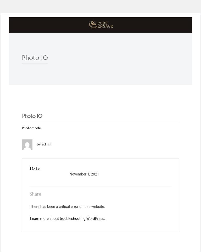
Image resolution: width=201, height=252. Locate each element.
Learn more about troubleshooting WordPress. (67, 218)
